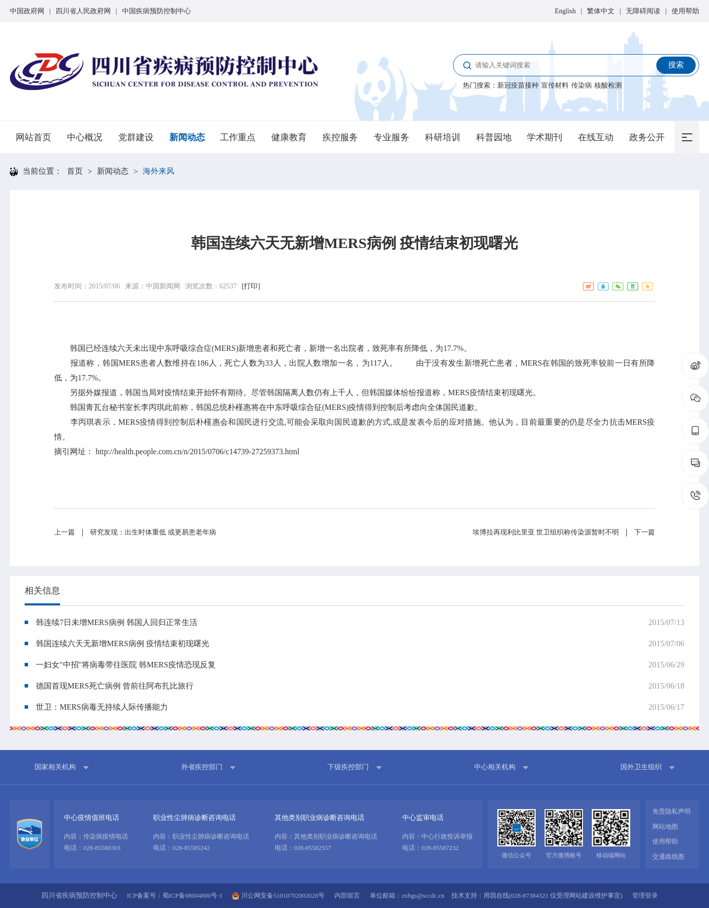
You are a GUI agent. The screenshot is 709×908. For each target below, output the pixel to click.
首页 (75, 171)
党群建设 (136, 137)
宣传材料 (555, 85)
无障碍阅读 (643, 11)
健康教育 (289, 137)
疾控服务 (340, 137)
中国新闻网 (163, 286)
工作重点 (238, 137)
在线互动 (595, 137)
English (565, 11)
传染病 (581, 85)
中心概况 (84, 137)
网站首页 (33, 137)
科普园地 (494, 137)
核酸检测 (608, 85)
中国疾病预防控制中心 (156, 11)
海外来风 (158, 171)
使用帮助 (685, 11)
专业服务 (391, 137)
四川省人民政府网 (83, 11)
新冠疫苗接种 (518, 85)
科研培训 (442, 137)
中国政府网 (27, 11)
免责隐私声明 (671, 811)
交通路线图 (668, 856)
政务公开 (647, 137)
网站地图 (665, 826)
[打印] (251, 286)
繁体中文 (600, 11)
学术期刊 (544, 137)
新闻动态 (187, 137)
